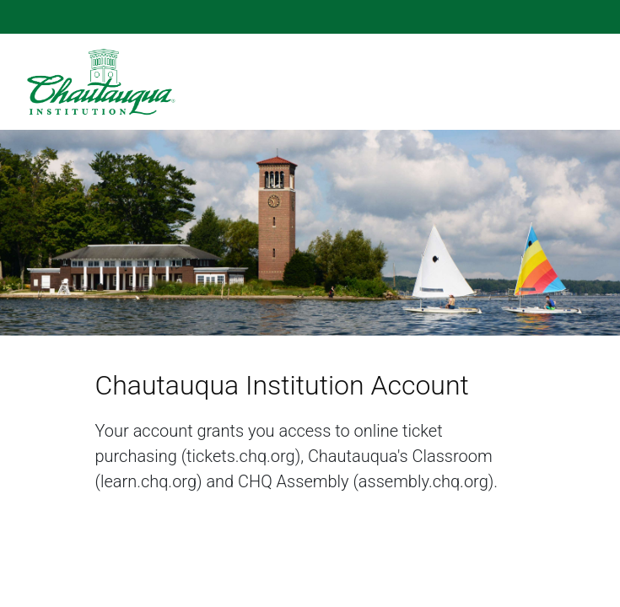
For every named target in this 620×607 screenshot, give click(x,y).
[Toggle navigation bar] (583, 82)
